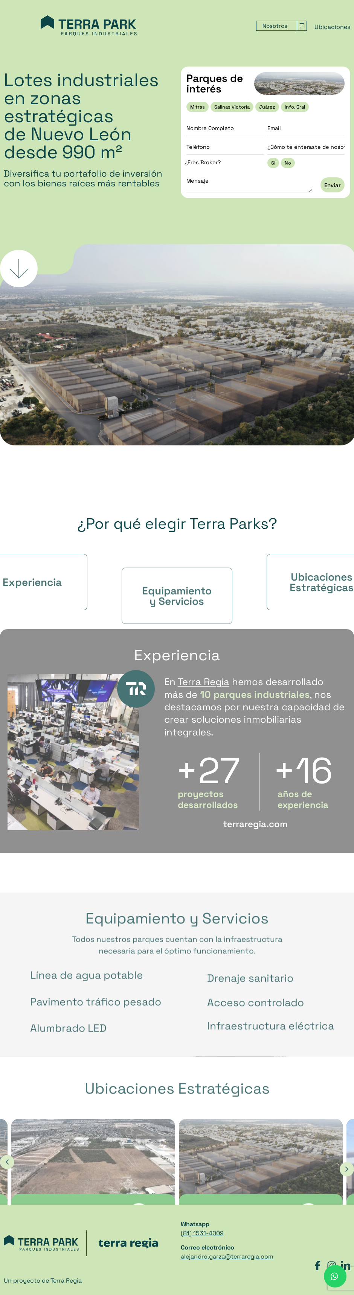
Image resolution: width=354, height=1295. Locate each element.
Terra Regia (203, 682)
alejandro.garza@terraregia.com (227, 1256)
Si (273, 163)
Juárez (267, 107)
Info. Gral (295, 107)
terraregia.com (255, 824)
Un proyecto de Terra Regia (43, 1280)
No (288, 163)
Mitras (197, 107)
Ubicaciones (332, 27)
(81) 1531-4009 (202, 1233)
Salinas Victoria (232, 107)
